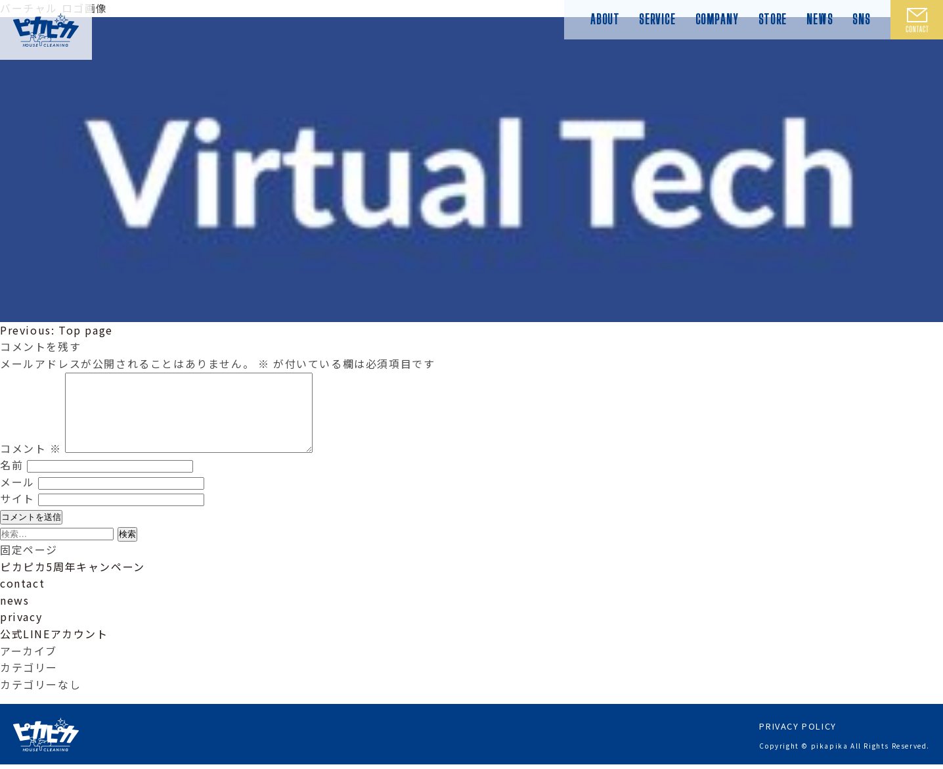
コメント (31, 464)
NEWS (819, 19)
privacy (21, 632)
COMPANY (717, 19)
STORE (772, 19)
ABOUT (604, 19)
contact (22, 599)
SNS (861, 19)
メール (17, 497)
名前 (11, 480)
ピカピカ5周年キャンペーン (72, 582)
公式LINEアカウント (54, 649)
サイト (17, 514)
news (14, 616)
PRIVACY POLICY (797, 730)
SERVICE (657, 19)
